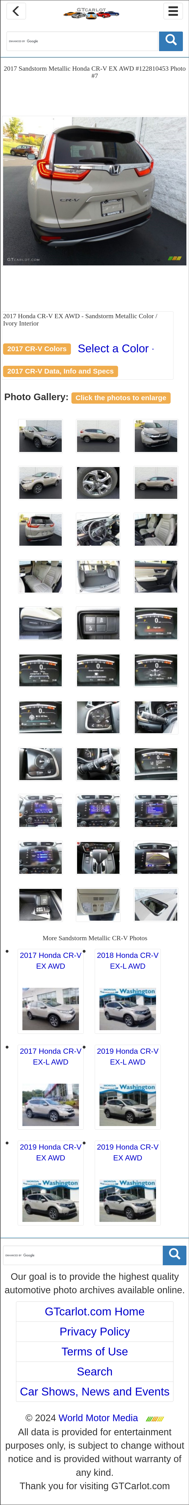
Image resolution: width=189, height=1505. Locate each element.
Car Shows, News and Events (95, 1391)
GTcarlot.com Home (95, 1311)
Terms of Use (95, 1351)
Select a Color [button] (116, 348)
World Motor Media (98, 1418)
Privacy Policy (95, 1331)
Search (95, 1371)
